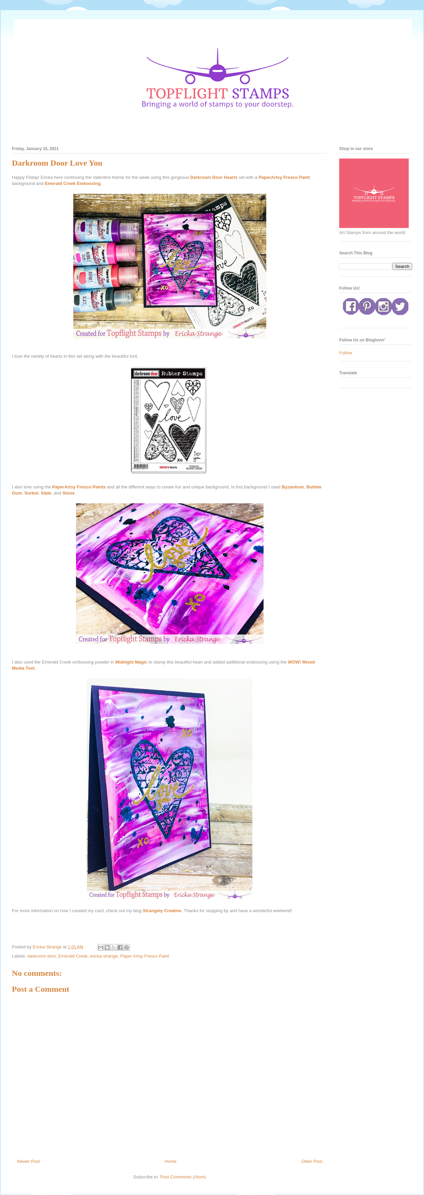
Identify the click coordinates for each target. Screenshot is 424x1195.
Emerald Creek (73, 956)
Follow (345, 352)
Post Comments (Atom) (183, 1176)
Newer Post (28, 1161)
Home (171, 1161)
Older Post (312, 1161)
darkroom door (41, 956)
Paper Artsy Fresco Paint (144, 956)
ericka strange (104, 956)
